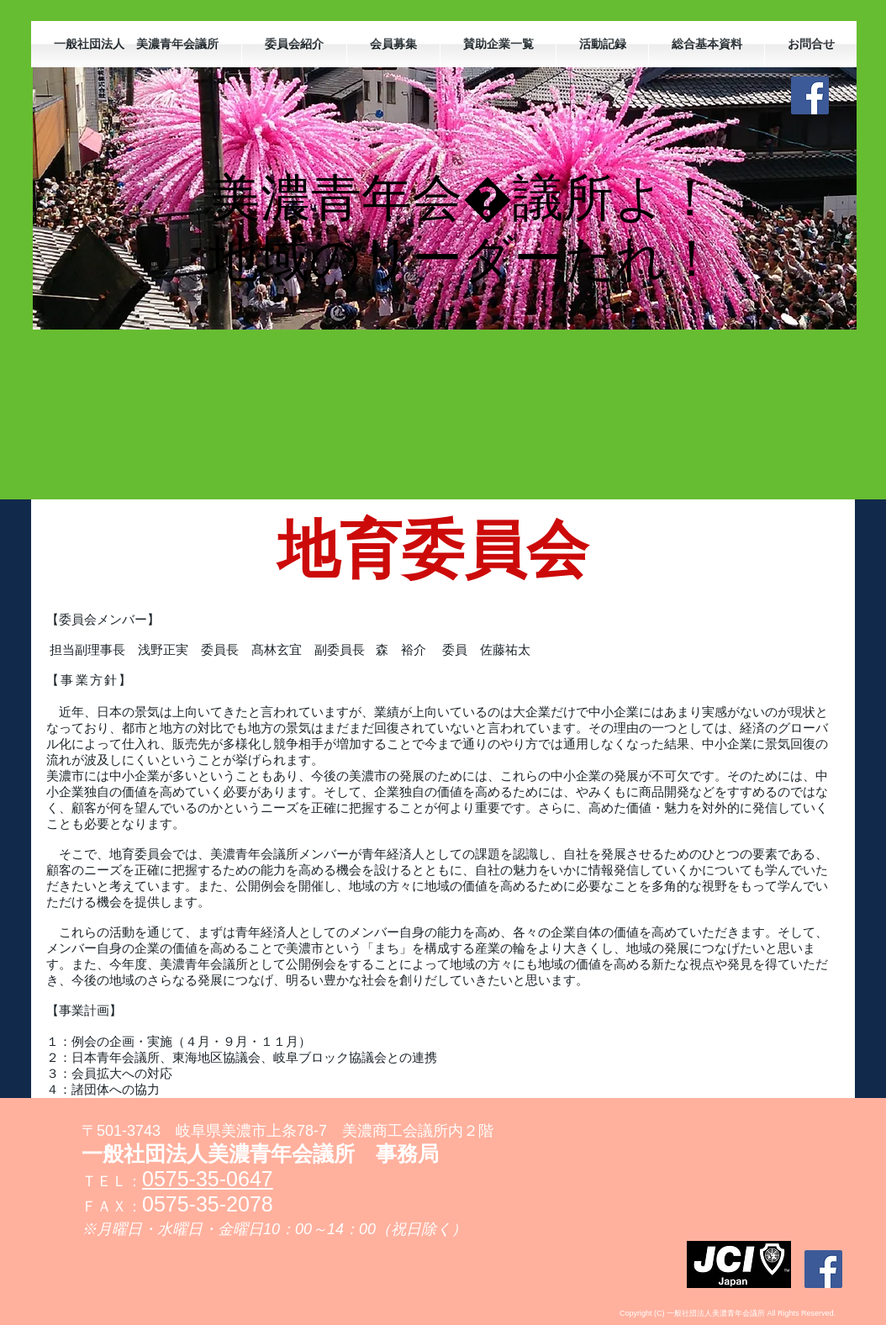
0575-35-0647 (207, 1178)
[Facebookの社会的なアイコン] (810, 95)
